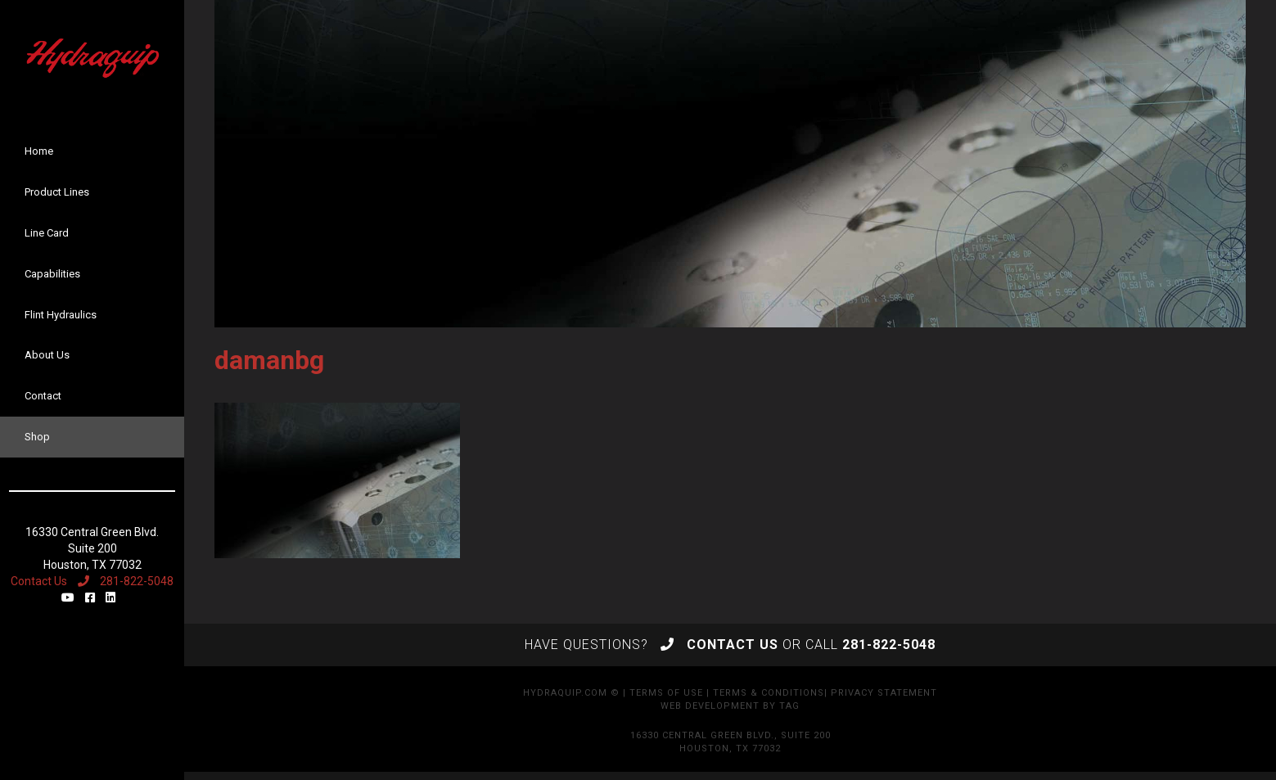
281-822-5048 (126, 581)
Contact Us (39, 581)
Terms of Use (666, 693)
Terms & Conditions (768, 693)
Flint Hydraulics (61, 315)
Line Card (47, 233)
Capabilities (52, 274)
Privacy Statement (884, 693)
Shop (37, 437)
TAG (789, 706)
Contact (43, 396)
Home (39, 151)
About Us (47, 355)
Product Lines (57, 192)
